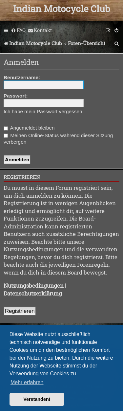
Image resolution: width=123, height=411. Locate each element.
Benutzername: (22, 77)
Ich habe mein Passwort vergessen (43, 111)
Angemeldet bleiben (29, 128)
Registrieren (19, 311)
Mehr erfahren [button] (27, 382)
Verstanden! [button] (36, 399)
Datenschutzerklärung (33, 293)
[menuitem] (18, 30)
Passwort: (16, 95)
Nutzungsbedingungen (34, 285)
